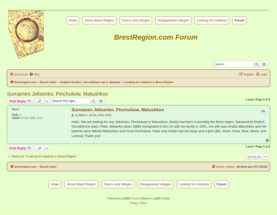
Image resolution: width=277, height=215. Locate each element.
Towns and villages (136, 20)
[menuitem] (34, 74)
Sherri (15, 109)
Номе (73, 20)
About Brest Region (99, 20)
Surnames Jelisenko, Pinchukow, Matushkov (57, 94)
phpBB (125, 198)
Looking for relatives (212, 20)
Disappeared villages (173, 20)
